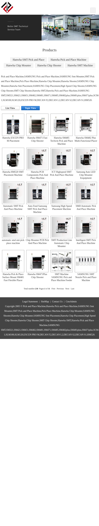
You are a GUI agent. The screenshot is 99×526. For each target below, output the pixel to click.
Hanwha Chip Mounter (18, 65)
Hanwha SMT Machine (80, 65)
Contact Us (57, 301)
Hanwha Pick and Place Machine (68, 59)
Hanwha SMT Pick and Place (28, 59)
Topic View (30, 108)
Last (72, 288)
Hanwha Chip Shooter (49, 65)
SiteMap (45, 301)
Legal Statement (30, 301)
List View (10, 108)
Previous (60, 288)
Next (67, 288)
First (53, 288)
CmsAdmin (71, 301)
